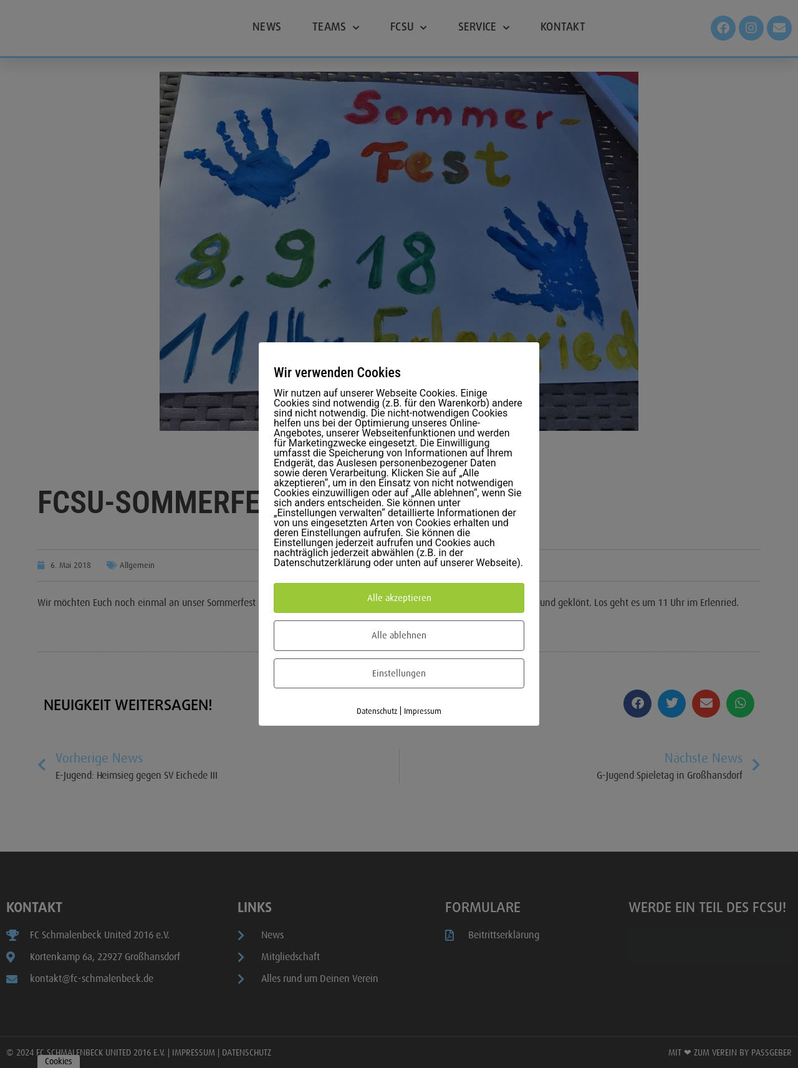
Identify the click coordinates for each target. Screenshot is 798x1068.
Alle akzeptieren (399, 598)
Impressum (422, 711)
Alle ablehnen (399, 635)
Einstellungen (399, 673)
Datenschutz (377, 711)
